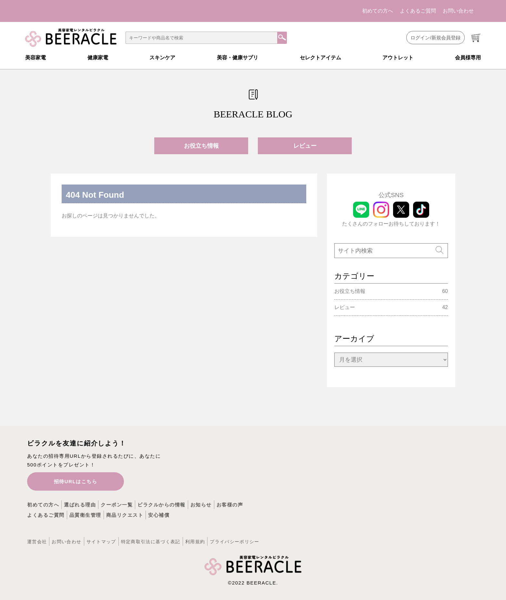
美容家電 (35, 57)
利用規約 (195, 541)
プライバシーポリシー (234, 541)
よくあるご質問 (418, 11)
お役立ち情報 (201, 146)
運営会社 (37, 541)
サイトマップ (101, 541)
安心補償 (158, 515)
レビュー (305, 146)
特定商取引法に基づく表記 (150, 541)
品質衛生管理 (85, 515)
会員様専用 (468, 57)
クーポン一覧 (117, 504)
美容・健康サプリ (237, 57)
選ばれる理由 (80, 504)
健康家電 (97, 57)
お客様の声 (230, 504)
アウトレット (397, 57)
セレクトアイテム (320, 57)
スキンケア (162, 57)
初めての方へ (377, 11)
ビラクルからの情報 (161, 504)
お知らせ (201, 504)
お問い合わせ (458, 11)
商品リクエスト (125, 515)
